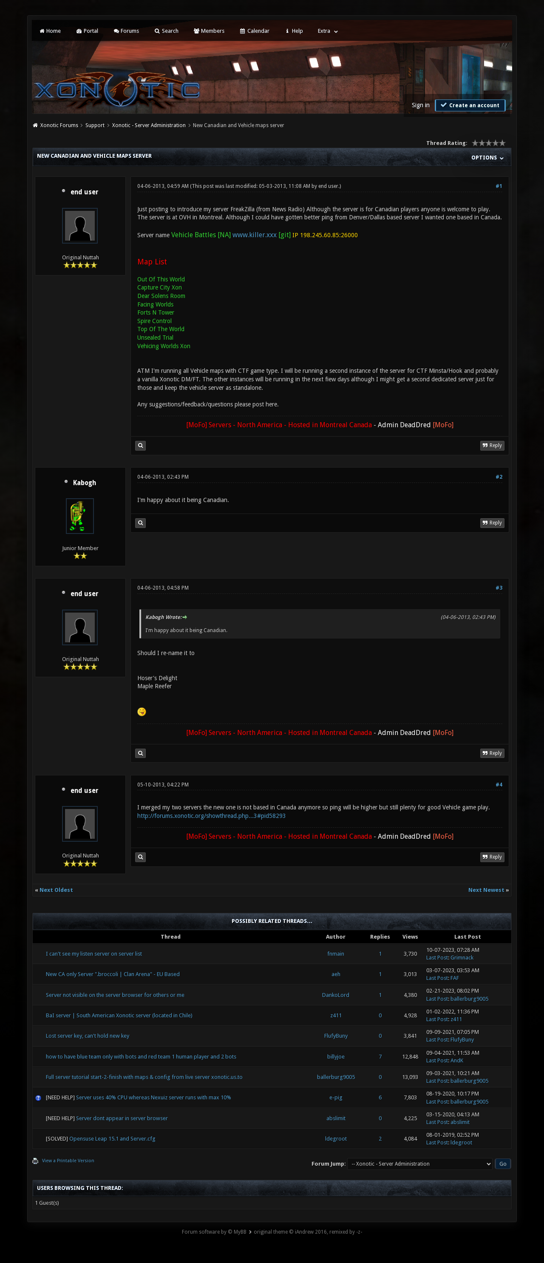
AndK (456, 1060)
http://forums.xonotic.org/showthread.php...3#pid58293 (211, 815)
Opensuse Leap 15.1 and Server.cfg (112, 1138)
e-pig (336, 1097)
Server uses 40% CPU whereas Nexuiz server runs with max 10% (153, 1097)
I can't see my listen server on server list (94, 954)
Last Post (437, 957)
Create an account (469, 105)
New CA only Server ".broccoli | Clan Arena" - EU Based (113, 974)
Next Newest (486, 890)
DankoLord (335, 995)
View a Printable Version (68, 1161)
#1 (499, 186)
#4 (499, 785)
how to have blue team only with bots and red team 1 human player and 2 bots (141, 1056)
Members (208, 31)
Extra (324, 31)
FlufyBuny (336, 1036)
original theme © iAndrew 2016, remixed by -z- (308, 1232)
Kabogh (84, 483)
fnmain (335, 954)
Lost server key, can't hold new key (87, 1036)
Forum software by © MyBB (214, 1232)
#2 (499, 477)
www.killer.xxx (254, 235)
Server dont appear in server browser (122, 1118)
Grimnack (461, 957)
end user (85, 192)
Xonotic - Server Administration (149, 125)
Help (293, 31)
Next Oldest (56, 890)
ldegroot (336, 1138)
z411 (336, 1015)
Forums (126, 31)
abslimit (336, 1118)
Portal (87, 31)
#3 (499, 588)
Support (95, 125)
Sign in (421, 105)
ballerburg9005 (469, 999)
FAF (454, 978)
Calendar (254, 31)
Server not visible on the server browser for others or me (115, 995)
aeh (336, 974)
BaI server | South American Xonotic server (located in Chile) (119, 1015)
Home (50, 31)
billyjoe (336, 1056)
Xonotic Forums (59, 125)
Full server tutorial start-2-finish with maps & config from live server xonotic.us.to (144, 1077)
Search (166, 31)
